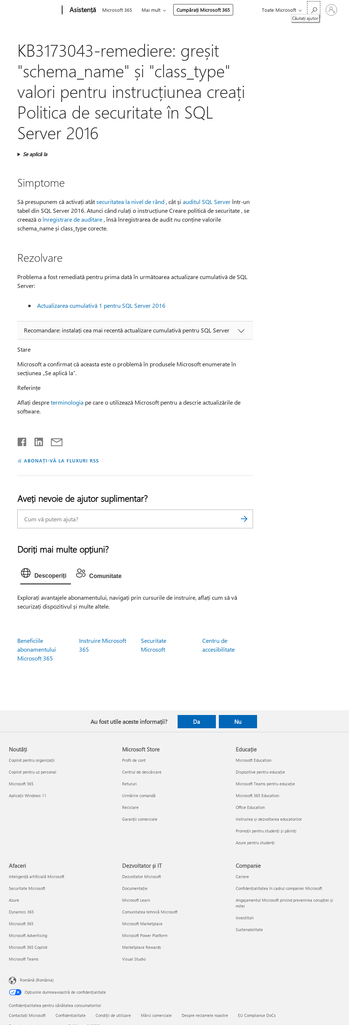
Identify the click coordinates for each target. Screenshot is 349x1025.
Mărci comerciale (156, 1015)
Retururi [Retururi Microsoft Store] (129, 783)
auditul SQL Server (207, 201)
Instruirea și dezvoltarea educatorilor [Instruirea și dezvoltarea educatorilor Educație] (269, 819)
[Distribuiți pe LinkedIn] (36, 440)
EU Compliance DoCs (257, 1015)
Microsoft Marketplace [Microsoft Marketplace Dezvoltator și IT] (142, 923)
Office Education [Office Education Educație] (250, 807)
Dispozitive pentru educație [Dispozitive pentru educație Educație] (260, 772)
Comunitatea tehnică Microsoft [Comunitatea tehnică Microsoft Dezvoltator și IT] (150, 912)
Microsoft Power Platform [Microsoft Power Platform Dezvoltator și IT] (144, 935)
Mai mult (151, 10)
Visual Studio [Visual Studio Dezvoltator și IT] (134, 959)
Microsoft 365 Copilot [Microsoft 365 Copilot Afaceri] (28, 947)
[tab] (45, 574)
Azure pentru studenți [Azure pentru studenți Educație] (255, 842)
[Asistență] (82, 10)
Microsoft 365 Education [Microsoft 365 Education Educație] (257, 795)
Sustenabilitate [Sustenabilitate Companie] (249, 929)
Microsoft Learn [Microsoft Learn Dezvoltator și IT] (136, 900)
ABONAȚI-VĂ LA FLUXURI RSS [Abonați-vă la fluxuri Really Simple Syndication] (61, 460)
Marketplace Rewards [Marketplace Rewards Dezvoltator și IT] (141, 947)
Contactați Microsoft (27, 1015)
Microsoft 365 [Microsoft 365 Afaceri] (21, 923)
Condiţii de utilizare (113, 1015)
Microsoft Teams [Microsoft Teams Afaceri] (24, 959)
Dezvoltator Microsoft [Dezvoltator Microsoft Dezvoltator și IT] (141, 876)
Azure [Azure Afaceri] (14, 900)
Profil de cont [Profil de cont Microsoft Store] (134, 760)
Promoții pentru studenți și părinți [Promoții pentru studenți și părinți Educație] (266, 831)
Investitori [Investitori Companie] (245, 917)
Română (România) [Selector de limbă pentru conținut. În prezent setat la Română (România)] (37, 980)
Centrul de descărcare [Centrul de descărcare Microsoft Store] (141, 772)
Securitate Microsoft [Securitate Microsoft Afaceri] (27, 888)
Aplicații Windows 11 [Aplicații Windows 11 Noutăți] (27, 795)
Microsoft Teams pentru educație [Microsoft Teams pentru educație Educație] (265, 783)
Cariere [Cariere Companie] (242, 876)
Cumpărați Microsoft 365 (203, 10)
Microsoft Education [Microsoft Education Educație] (253, 760)
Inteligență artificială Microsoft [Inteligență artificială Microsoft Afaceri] (36, 876)
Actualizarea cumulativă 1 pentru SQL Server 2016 (101, 305)
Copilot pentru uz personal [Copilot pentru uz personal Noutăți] (32, 772)
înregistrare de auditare (72, 219)
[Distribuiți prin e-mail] (53, 440)
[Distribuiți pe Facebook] (22, 440)
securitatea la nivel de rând (130, 201)
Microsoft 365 (117, 10)
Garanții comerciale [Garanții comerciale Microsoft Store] (139, 819)
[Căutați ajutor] (313, 9)
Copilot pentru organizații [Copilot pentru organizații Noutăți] (32, 760)
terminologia (67, 402)
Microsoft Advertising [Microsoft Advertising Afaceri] (28, 935)
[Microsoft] (34, 10)
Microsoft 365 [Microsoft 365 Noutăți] (21, 783)
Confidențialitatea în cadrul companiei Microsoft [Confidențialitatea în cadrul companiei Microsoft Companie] (279, 888)
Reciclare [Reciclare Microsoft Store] (130, 807)
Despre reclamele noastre (205, 1015)
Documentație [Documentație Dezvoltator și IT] (134, 888)
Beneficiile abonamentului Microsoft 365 (36, 649)
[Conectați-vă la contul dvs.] (331, 10)
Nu (237, 721)
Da (196, 721)
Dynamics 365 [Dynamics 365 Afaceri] (21, 912)
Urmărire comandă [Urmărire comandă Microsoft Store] (139, 795)
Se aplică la (35, 154)
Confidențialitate (71, 1015)
